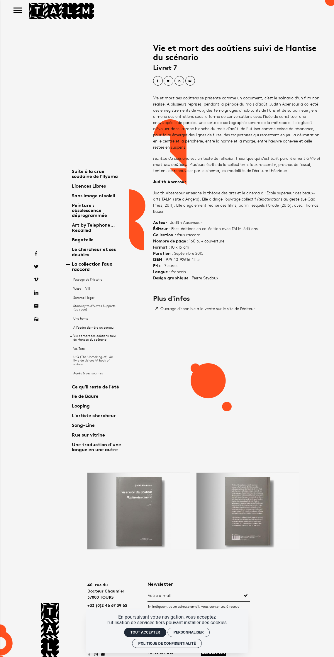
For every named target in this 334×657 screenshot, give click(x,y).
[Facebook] (36, 241)
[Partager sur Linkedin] (179, 81)
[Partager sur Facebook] (158, 81)
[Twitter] (36, 254)
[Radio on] (36, 307)
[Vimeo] (36, 267)
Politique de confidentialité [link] (167, 643)
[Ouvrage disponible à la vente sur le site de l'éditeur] (205, 308)
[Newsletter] (194, 595)
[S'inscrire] (245, 595)
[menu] (17, 10)
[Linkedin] (36, 280)
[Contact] (36, 293)
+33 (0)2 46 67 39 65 (107, 605)
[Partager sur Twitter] (168, 81)
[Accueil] (61, 10)
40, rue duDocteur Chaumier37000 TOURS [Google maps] (105, 591)
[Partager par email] (190, 81)
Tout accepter (145, 632)
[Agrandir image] (138, 511)
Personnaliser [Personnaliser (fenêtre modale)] (189, 632)
